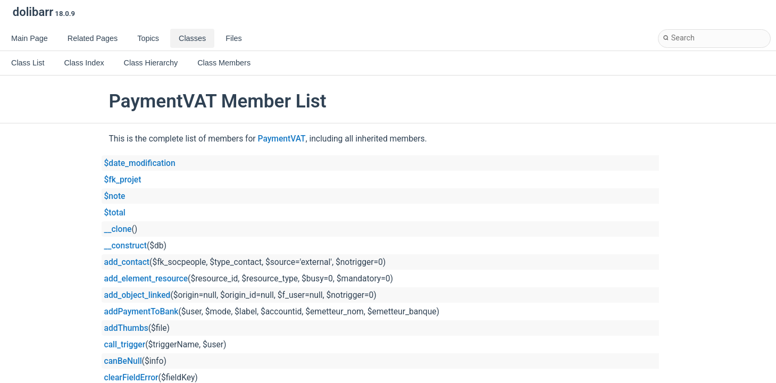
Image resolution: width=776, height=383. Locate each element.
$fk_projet (122, 180)
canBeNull (123, 361)
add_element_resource (146, 279)
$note (115, 196)
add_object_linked (137, 295)
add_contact (127, 262)
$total (115, 213)
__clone (118, 229)
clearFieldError (131, 377)
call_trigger (125, 344)
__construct (125, 246)
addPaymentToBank (141, 312)
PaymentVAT (282, 139)
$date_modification (140, 163)
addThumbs (126, 328)
